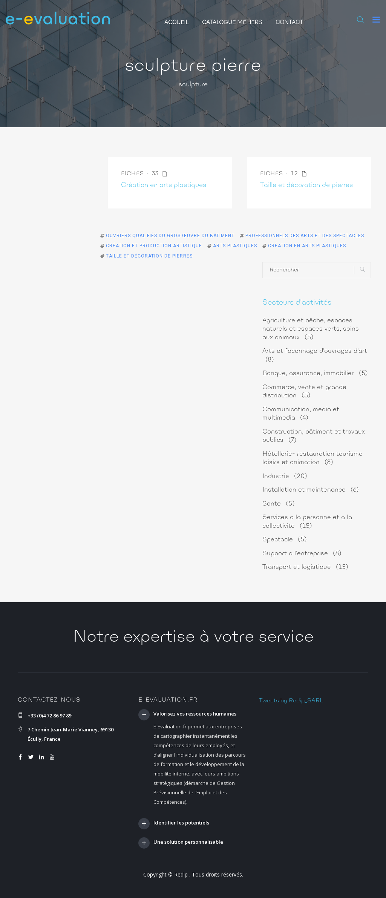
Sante (278, 504)
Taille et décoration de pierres (306, 185)
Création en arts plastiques (163, 185)
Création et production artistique (154, 245)
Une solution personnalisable (188, 842)
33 (160, 174)
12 (299, 174)
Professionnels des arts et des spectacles (304, 235)
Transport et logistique (305, 567)
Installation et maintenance (310, 490)
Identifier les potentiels (181, 823)
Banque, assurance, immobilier (315, 373)
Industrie (284, 476)
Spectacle (284, 539)
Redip (181, 874)
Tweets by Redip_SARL (291, 700)
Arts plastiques (235, 245)
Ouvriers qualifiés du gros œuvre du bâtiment (170, 235)
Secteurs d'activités (296, 302)
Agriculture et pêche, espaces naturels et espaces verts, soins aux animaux (310, 329)
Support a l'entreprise (302, 553)
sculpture (193, 85)
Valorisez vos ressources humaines (194, 714)
